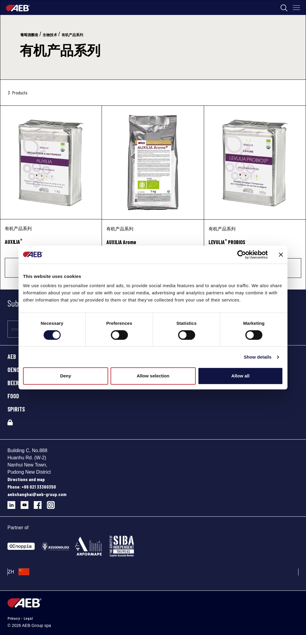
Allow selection (153, 375)
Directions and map (26, 479)
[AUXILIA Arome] (152, 162)
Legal (28, 618)
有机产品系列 (72, 35)
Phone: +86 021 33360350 (31, 486)
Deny (65, 375)
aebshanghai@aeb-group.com (36, 494)
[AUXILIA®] (51, 162)
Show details (258, 356)
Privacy (14, 618)
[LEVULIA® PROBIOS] (255, 162)
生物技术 (50, 35)
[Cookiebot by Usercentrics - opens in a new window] (241, 254)
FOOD (13, 396)
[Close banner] (281, 255)
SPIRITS (16, 409)
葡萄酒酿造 (29, 35)
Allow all (240, 375)
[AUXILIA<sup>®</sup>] (51, 245)
